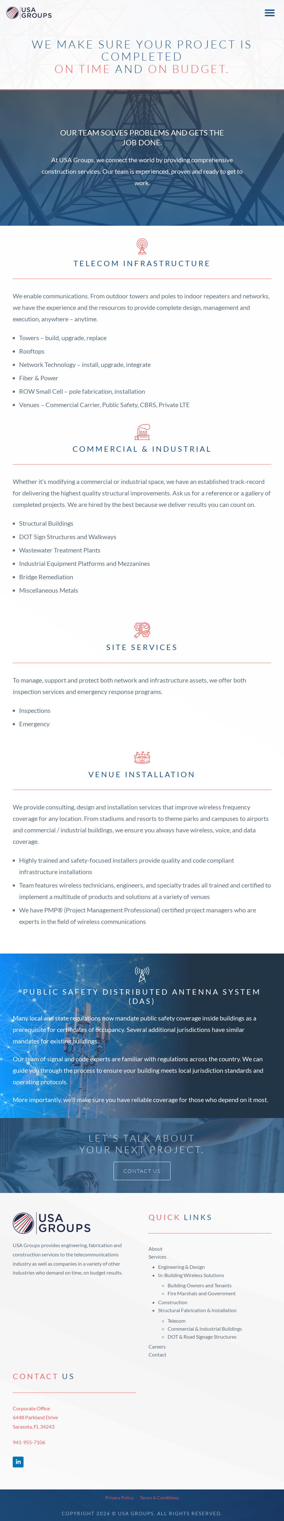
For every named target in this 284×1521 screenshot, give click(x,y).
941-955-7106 (29, 1442)
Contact (157, 1354)
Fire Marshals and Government (202, 1293)
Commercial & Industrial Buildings (205, 1329)
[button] (269, 13)
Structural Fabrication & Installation (197, 1310)
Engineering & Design (181, 1267)
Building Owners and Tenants (200, 1285)
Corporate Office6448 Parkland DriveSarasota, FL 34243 (35, 1417)
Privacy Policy (119, 1497)
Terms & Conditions (159, 1497)
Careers (157, 1346)
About (156, 1249)
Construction (172, 1302)
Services (157, 1257)
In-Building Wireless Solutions (191, 1275)
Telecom (176, 1321)
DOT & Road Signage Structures (202, 1337)
